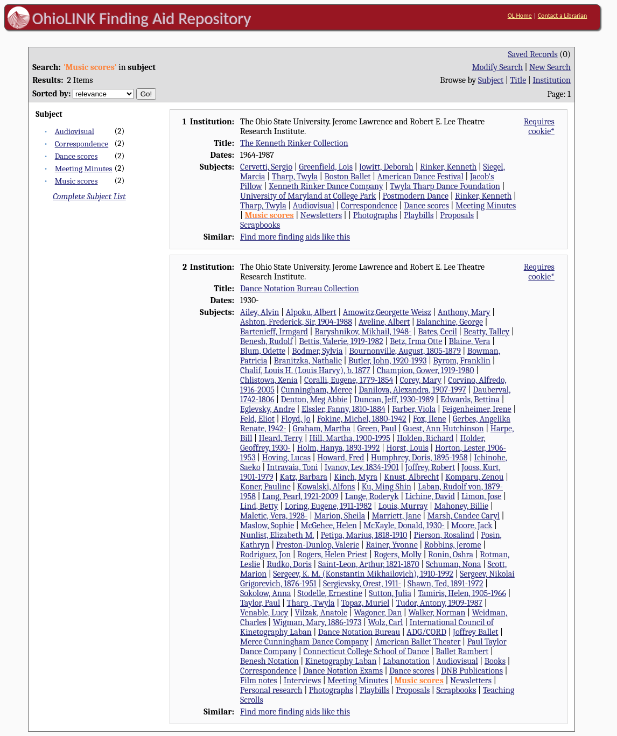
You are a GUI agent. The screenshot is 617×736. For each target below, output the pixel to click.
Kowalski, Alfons (326, 487)
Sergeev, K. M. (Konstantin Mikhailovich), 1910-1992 (363, 574)
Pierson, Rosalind (443, 535)
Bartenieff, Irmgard (274, 332)
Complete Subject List (89, 196)
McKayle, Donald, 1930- (404, 525)
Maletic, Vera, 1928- (273, 516)
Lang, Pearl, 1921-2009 (300, 496)
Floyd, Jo (296, 419)
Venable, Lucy (264, 613)
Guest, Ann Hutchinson (443, 428)
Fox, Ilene (429, 419)
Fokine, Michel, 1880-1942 (361, 419)
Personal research (271, 690)
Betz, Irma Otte (416, 341)
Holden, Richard (425, 438)
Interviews (302, 680)
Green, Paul (376, 428)
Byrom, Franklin (461, 361)
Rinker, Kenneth (448, 167)
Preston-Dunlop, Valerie (317, 545)
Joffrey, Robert (430, 467)
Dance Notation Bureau (359, 632)
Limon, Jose (481, 496)
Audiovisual (74, 131)
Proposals (457, 215)
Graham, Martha (322, 428)
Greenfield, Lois (326, 167)
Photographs (375, 215)
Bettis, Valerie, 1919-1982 (341, 341)
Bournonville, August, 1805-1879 (405, 351)
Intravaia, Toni (292, 467)
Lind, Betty (259, 506)
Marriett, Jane (395, 516)
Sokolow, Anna (265, 593)
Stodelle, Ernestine (330, 593)
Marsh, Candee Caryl (463, 516)
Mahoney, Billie (461, 506)
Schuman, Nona (453, 564)
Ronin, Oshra (450, 554)
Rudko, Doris (289, 564)
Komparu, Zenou (474, 477)
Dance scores (76, 156)
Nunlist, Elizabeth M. (277, 535)
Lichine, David (430, 496)
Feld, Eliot (257, 419)
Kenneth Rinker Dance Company (326, 186)
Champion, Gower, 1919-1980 (425, 370)
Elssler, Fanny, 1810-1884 (343, 409)
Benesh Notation (269, 661)
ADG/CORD (426, 632)
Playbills (418, 215)
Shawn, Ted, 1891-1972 (445, 583)
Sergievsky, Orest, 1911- (362, 583)
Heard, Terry (281, 438)
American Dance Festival (420, 176)
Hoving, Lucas (286, 457)
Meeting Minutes (84, 168)
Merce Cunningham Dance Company (304, 642)
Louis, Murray (403, 506)
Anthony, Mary (464, 312)
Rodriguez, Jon (265, 554)
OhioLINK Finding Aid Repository (141, 18)
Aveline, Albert (384, 322)
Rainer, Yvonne (391, 545)
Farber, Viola (414, 409)
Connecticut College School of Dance (366, 651)
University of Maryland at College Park (308, 196)
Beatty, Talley (486, 332)
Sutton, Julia (390, 593)
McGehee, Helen (328, 525)
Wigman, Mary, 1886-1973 (317, 622)
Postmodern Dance (415, 196)
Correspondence (81, 144)
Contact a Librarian (562, 15)
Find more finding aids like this (295, 237)
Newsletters (321, 215)
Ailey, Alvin (259, 312)
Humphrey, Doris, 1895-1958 (419, 457)
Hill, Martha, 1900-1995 (349, 438)
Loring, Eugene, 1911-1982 (328, 506)
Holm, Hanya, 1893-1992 (338, 448)
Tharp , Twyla (311, 603)
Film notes (258, 680)
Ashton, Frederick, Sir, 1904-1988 (296, 322)
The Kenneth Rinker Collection (294, 143)
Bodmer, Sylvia (317, 351)
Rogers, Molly (398, 554)
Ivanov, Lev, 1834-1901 (362, 467)
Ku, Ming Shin (386, 487)
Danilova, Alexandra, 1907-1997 (412, 390)
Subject (490, 80)
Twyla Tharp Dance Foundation (445, 186)
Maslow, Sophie (267, 525)
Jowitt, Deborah (386, 167)
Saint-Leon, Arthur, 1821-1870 (368, 564)
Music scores (76, 181)
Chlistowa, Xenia (269, 380)
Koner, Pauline (265, 487)
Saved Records (533, 54)
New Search (550, 67)
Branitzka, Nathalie (308, 361)
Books (495, 661)
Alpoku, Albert (311, 312)
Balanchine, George (449, 322)
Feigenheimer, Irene (476, 409)
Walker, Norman (436, 613)
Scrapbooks (260, 225)
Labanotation (406, 661)
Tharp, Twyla (295, 176)
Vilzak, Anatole (321, 613)
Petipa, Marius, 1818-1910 (364, 535)
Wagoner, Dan (378, 613)
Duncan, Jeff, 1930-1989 (394, 399)
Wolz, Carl (385, 622)
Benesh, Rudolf (266, 341)
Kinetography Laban (341, 661)
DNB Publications (472, 671)
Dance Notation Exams (343, 671)
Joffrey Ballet (476, 632)
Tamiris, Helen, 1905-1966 (462, 593)
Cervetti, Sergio (266, 167)
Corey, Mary (420, 380)
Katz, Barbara (303, 477)
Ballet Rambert (462, 651)
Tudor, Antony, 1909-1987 (439, 603)
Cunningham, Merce (316, 390)
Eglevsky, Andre (267, 409)
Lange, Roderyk (372, 496)
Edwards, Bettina (470, 399)
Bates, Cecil (437, 332)
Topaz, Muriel (365, 603)
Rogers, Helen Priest (332, 554)
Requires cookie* (539, 126)
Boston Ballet (347, 176)
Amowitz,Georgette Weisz (387, 312)
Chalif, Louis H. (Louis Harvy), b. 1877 (305, 370)
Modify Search (497, 67)
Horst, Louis (408, 448)
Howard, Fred (340, 457)
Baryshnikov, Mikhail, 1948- (362, 332)
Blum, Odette (262, 351)
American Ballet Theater (417, 642)
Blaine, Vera (469, 341)
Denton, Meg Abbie (314, 399)
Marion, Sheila (339, 516)
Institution (551, 80)
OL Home (520, 15)
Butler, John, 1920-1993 (387, 361)
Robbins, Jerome (452, 545)
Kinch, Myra (355, 477)
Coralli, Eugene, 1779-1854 (349, 380)
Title (518, 80)
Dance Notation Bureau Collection (299, 288)
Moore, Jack (472, 525)
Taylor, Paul (260, 603)
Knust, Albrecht (411, 477)
